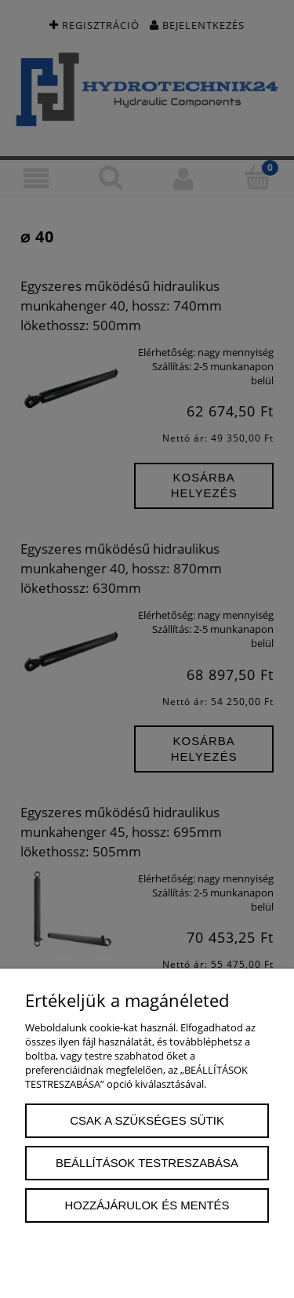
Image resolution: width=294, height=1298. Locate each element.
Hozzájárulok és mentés (147, 1205)
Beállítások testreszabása (147, 1162)
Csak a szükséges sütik (147, 1120)
